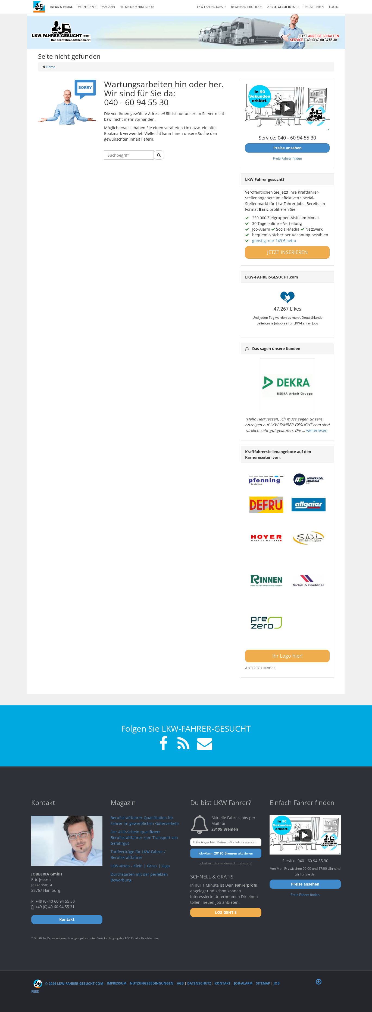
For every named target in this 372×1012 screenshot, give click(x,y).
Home (50, 66)
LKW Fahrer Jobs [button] (211, 7)
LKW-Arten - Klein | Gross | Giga (140, 865)
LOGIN (333, 7)
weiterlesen (316, 430)
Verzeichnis (87, 7)
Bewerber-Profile (246, 7)
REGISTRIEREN (314, 7)
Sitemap (263, 983)
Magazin (108, 7)
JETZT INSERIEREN (287, 252)
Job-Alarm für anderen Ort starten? (225, 863)
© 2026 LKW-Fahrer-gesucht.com (68, 983)
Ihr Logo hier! (287, 655)
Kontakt (222, 983)
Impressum (116, 983)
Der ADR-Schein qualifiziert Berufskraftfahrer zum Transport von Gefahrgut (144, 837)
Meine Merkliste (137, 7)
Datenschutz (199, 983)
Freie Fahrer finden (287, 158)
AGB (180, 983)
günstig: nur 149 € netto (274, 240)
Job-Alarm (243, 983)
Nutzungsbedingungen (151, 983)
